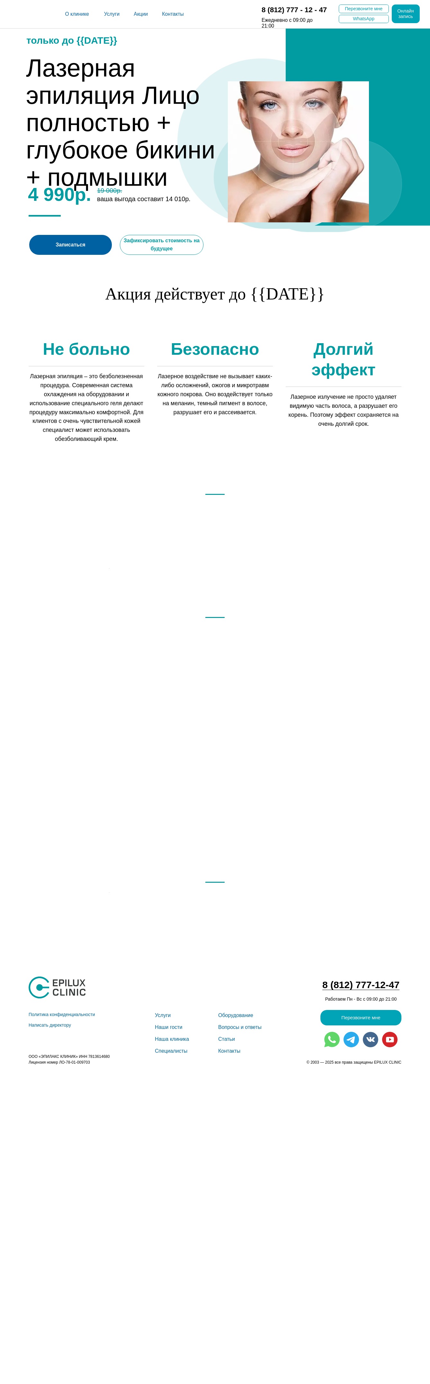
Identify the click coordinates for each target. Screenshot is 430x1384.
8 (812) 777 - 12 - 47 (294, 10)
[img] (27, 14)
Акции (141, 14)
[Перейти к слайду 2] (215, 671)
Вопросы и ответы (240, 1332)
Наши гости (168, 1332)
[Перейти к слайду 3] (220, 671)
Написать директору (50, 1329)
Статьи (226, 1343)
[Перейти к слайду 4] (223, 1187)
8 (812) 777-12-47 (360, 1289)
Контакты (173, 14)
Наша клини (172, 1343)
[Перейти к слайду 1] (209, 671)
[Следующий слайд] (416, 624)
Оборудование (235, 1320)
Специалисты (171, 1355)
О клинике (77, 14)
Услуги (112, 14)
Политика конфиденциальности (62, 1319)
